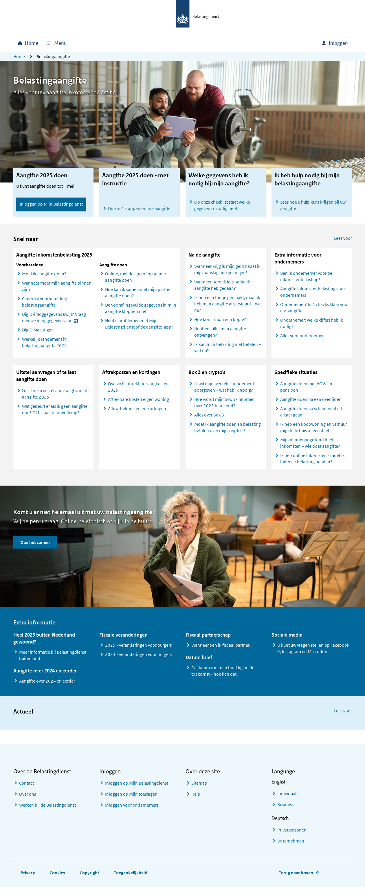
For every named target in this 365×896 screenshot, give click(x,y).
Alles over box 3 (209, 420)
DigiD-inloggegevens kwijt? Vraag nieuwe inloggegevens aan (54, 324)
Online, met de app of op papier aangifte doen (135, 282)
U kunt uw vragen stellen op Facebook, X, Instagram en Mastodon (314, 653)
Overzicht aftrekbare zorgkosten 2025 (138, 392)
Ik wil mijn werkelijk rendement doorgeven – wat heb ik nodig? (224, 392)
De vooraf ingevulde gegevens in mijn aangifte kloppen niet (140, 313)
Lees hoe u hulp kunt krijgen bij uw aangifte (313, 205)
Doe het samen (35, 547)
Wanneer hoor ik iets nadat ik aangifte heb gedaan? (222, 290)
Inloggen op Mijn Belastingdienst (51, 204)
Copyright (89, 878)
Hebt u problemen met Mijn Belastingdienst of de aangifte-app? (139, 329)
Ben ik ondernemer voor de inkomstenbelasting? (306, 281)
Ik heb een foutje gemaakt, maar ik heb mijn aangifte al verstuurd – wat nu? (228, 309)
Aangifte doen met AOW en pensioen (306, 392)
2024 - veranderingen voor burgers (138, 659)
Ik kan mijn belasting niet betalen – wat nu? (227, 353)
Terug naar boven (296, 878)
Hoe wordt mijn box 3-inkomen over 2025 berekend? (224, 408)
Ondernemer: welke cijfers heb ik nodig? (311, 328)
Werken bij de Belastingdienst (47, 810)
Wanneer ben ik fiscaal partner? (221, 650)
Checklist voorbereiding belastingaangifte (44, 307)
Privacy (28, 878)
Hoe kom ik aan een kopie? (220, 324)
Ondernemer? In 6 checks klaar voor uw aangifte (314, 313)
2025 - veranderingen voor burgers (138, 650)
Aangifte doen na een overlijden (311, 404)
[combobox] (267, 43)
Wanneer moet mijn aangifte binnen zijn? (56, 291)
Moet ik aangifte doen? (44, 279)
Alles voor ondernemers (302, 341)
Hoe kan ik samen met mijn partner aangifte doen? (138, 298)
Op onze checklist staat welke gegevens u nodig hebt (222, 205)
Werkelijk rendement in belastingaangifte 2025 (44, 347)
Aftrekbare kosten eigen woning (138, 404)
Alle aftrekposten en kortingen (137, 413)
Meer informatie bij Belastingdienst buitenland (52, 660)
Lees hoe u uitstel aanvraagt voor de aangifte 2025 (56, 399)
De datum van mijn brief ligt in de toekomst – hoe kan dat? (222, 676)
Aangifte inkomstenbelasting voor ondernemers (312, 297)
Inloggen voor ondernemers (131, 810)
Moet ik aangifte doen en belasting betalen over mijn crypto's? (227, 432)
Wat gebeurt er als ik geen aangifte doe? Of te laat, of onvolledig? (54, 415)
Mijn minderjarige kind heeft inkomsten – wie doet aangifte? (310, 448)
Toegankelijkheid (130, 878)
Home (19, 56)
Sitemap (199, 788)
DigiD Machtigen (38, 335)
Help (195, 799)
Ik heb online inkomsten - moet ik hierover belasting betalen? (312, 464)
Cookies (57, 878)
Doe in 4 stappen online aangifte (139, 208)
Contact (26, 788)
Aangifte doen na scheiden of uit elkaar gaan (311, 417)
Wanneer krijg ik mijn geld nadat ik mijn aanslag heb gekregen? (227, 275)
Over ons (27, 799)
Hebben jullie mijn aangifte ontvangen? (220, 337)
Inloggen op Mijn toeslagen (131, 799)
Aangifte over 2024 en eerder (47, 686)
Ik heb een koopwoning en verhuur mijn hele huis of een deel (313, 432)
